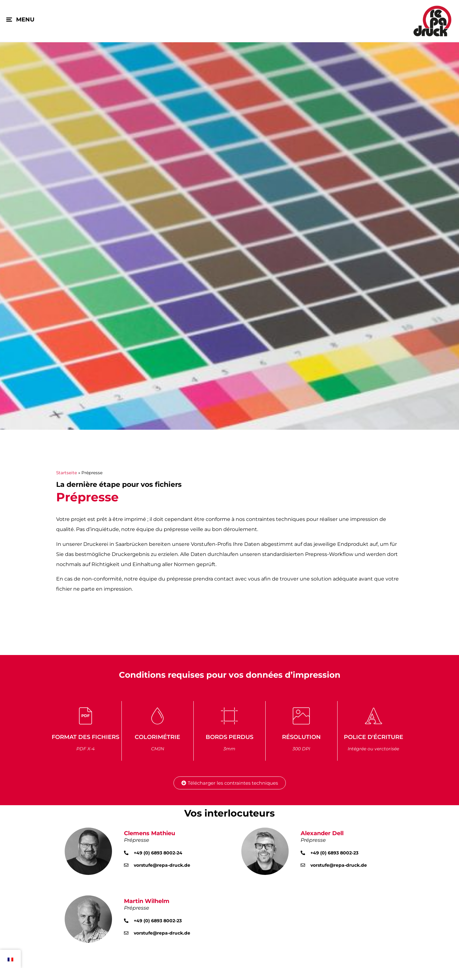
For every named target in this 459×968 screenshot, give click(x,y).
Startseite (66, 472)
